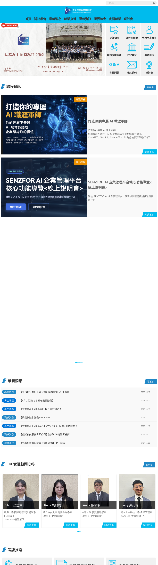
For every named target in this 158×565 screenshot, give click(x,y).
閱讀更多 (149, 152)
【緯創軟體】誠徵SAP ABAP (35, 417)
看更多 (150, 87)
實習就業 (115, 19)
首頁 (29, 19)
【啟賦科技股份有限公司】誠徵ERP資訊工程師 (45, 434)
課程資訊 (85, 19)
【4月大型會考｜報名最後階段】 (37, 400)
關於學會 (40, 19)
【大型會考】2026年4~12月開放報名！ (41, 409)
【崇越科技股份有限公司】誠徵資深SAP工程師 (45, 392)
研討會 (128, 19)
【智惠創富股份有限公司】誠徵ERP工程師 (42, 443)
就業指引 (70, 19)
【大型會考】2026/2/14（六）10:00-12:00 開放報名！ (49, 426)
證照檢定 (100, 19)
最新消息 (55, 19)
